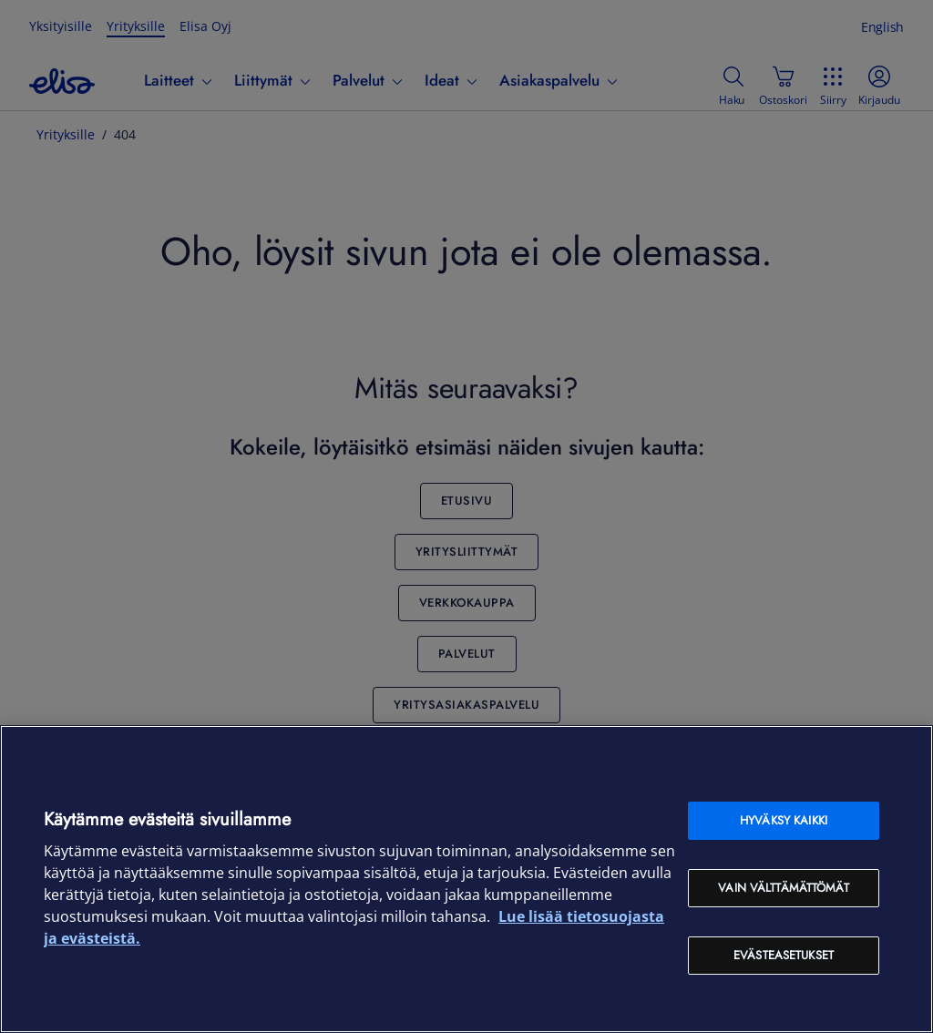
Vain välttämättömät (783, 887)
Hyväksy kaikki (783, 820)
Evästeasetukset (783, 955)
